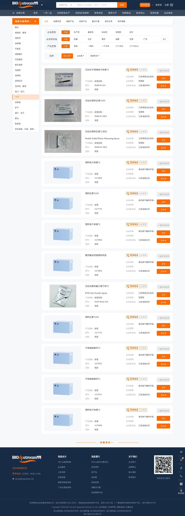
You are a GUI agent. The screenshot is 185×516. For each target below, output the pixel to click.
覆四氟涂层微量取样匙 (96, 255)
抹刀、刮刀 (19, 92)
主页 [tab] (46, 21)
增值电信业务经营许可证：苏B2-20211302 (96, 503)
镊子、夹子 (19, 113)
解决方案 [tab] (96, 21)
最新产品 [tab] (70, 21)
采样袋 (18, 102)
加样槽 (18, 43)
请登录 (158, 5)
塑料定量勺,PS (92, 193)
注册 (167, 5)
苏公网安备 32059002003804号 (92, 511)
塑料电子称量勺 (92, 162)
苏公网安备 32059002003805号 (119, 511)
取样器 (18, 124)
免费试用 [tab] (57, 21)
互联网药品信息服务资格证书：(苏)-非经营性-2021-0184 (52, 503)
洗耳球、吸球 (20, 86)
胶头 (17, 118)
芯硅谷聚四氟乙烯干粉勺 (97, 286)
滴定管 (18, 38)
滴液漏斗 (18, 54)
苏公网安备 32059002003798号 (66, 511)
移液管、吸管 (20, 33)
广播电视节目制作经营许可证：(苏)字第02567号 (135, 503)
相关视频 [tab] (121, 21)
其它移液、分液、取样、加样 (27, 129)
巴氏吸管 (18, 59)
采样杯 (18, 76)
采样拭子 (18, 81)
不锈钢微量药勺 (92, 348)
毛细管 (18, 70)
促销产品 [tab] (83, 21)
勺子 (17, 97)
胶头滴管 (18, 65)
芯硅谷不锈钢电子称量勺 (97, 70)
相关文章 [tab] (108, 21)
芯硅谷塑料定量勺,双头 (96, 131)
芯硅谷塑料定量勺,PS (95, 100)
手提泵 (18, 49)
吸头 (17, 27)
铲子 (17, 108)
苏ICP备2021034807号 (93, 514)
